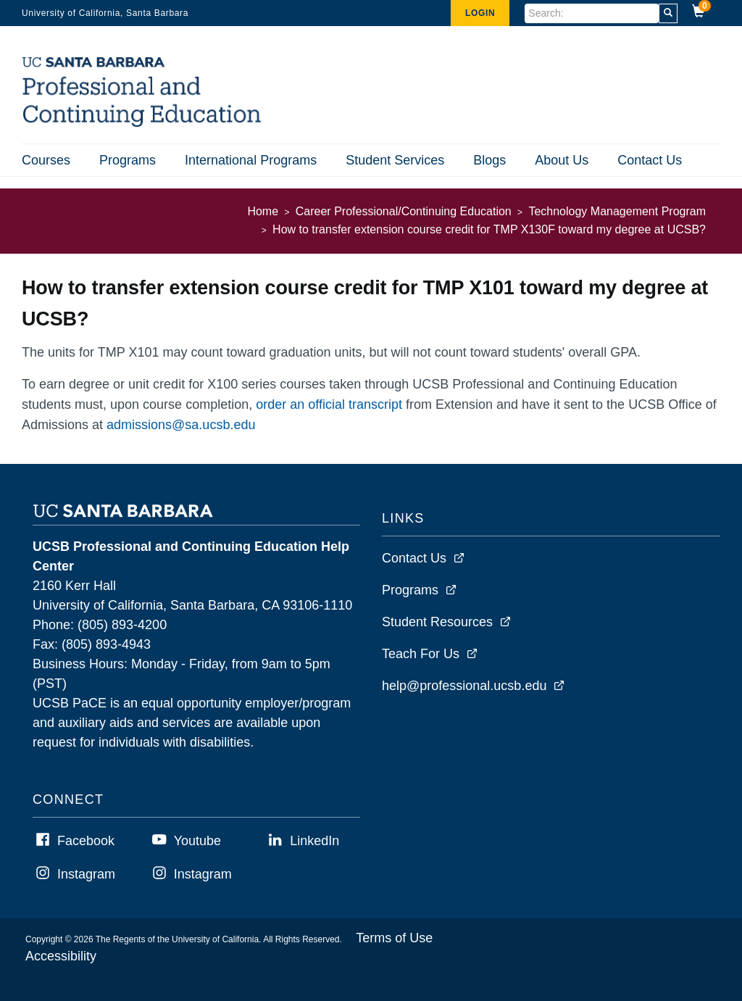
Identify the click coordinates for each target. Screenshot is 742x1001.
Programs (127, 160)
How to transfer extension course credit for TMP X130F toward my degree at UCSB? (489, 229)
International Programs (251, 160)
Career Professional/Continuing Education (404, 211)
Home (262, 211)
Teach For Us (420, 654)
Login (480, 13)
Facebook (85, 841)
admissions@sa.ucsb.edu (181, 425)
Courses (46, 160)
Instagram (86, 874)
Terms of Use (394, 938)
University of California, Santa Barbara (105, 13)
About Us (561, 160)
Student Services (395, 160)
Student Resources (437, 622)
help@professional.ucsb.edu (464, 685)
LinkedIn (314, 841)
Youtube (197, 841)
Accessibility (60, 956)
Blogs (489, 160)
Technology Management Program (617, 211)
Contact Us (649, 160)
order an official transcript (329, 404)
